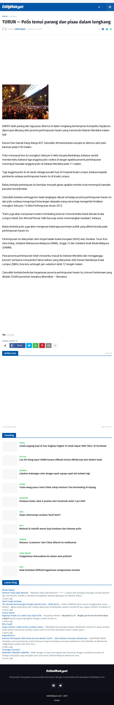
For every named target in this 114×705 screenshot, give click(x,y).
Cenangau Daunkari (11, 650)
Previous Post (10, 427)
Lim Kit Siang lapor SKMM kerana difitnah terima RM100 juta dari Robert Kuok (60, 459)
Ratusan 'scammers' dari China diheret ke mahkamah (47, 542)
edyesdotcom (8, 635)
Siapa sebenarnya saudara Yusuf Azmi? (40, 515)
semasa (13, 16)
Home (5, 16)
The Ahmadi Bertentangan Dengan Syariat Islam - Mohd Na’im (30, 604)
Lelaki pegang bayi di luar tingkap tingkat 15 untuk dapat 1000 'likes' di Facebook (62, 446)
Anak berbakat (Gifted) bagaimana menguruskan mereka (49, 570)
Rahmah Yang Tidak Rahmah (15, 593)
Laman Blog (10, 582)
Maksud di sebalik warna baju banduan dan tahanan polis (50, 528)
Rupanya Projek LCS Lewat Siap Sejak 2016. (22, 615)
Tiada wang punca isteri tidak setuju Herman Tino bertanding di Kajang (57, 487)
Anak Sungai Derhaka (12, 601)
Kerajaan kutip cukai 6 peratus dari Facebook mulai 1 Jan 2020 (52, 501)
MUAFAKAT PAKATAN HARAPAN (15, 652)
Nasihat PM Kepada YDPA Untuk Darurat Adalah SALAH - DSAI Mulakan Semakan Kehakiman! (44, 638)
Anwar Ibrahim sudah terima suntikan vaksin (22, 627)
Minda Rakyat (8, 590)
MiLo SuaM (7, 624)
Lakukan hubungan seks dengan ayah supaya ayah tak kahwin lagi (54, 473)
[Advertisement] (57, 58)
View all (108, 353)
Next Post (105, 427)
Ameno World (8, 613)
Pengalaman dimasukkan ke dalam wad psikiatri (45, 556)
